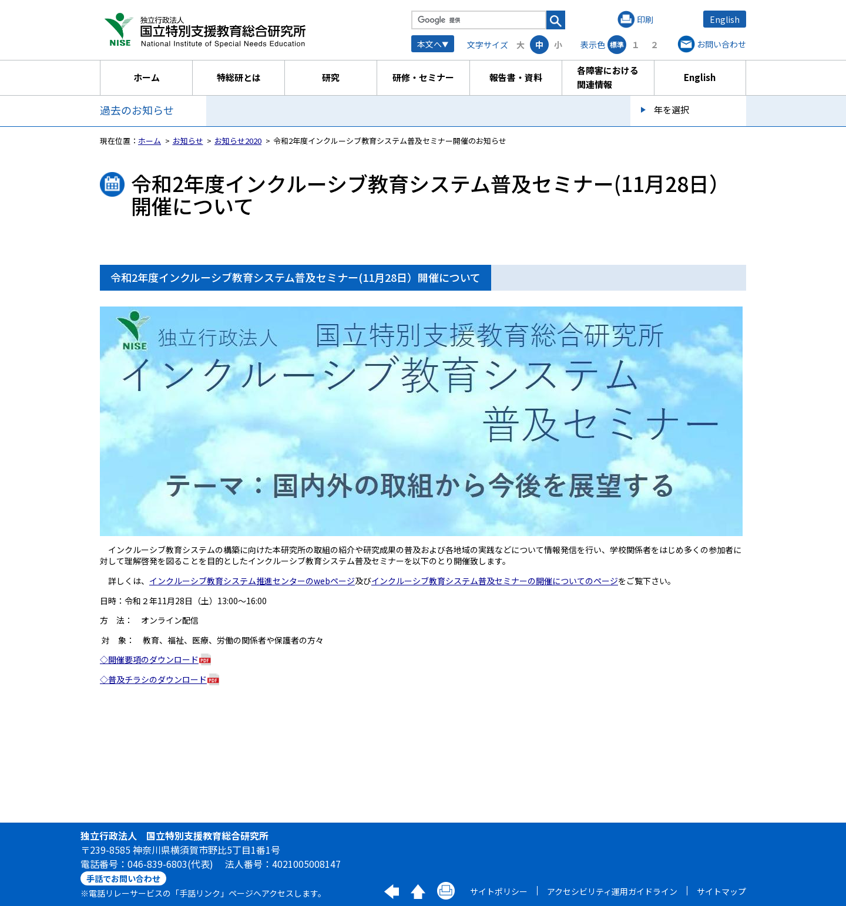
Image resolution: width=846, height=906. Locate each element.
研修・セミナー (423, 77)
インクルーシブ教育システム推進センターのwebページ (252, 581)
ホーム (146, 77)
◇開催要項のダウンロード (149, 659)
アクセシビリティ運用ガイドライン (612, 891)
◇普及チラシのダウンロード (153, 679)
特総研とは (239, 77)
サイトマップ (721, 891)
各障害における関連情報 (608, 77)
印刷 (645, 19)
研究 (331, 77)
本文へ (429, 44)
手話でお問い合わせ (123, 878)
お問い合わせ (721, 44)
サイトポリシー (499, 891)
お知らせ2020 (237, 140)
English (725, 19)
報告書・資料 (515, 77)
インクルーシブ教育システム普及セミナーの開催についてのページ (494, 581)
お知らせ (188, 140)
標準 (617, 44)
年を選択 (671, 109)
